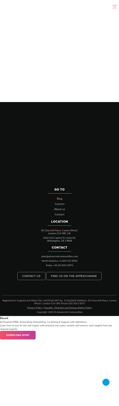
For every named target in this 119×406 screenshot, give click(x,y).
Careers (59, 203)
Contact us (31, 276)
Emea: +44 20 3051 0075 (59, 265)
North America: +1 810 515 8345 (59, 260)
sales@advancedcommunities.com (59, 256)
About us (59, 209)
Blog (59, 198)
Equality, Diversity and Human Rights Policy (68, 307)
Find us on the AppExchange (74, 276)
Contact (59, 214)
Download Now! (17, 335)
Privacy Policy (34, 307)
